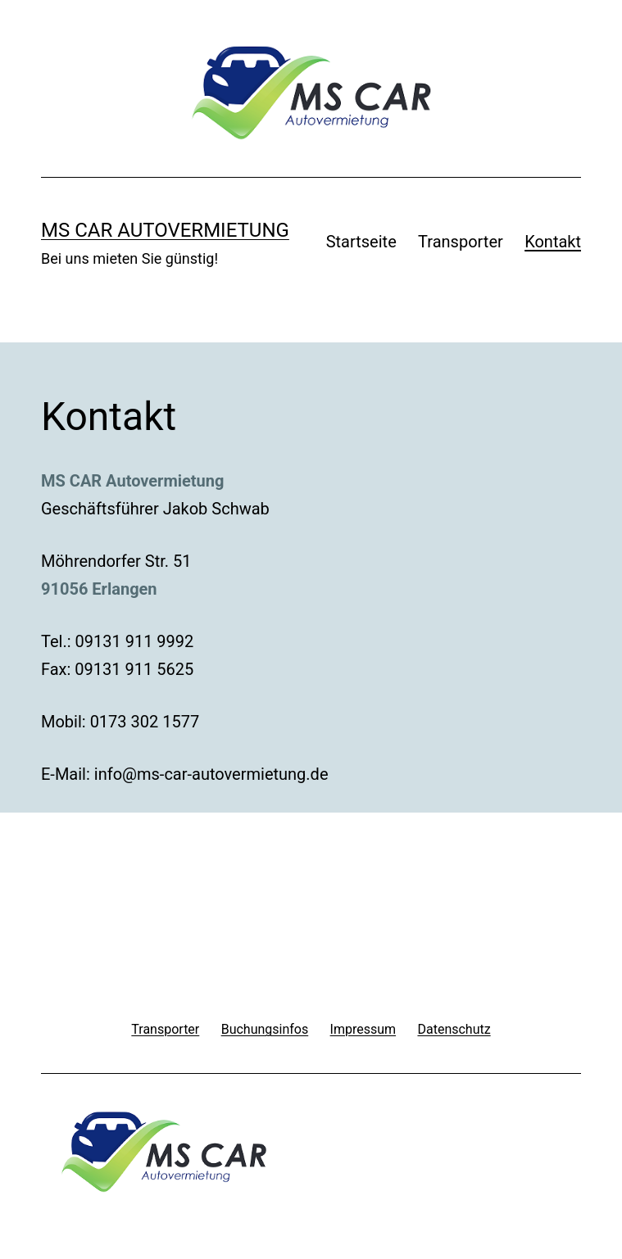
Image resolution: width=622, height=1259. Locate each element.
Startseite (361, 241)
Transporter (460, 241)
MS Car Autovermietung (165, 230)
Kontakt (552, 241)
